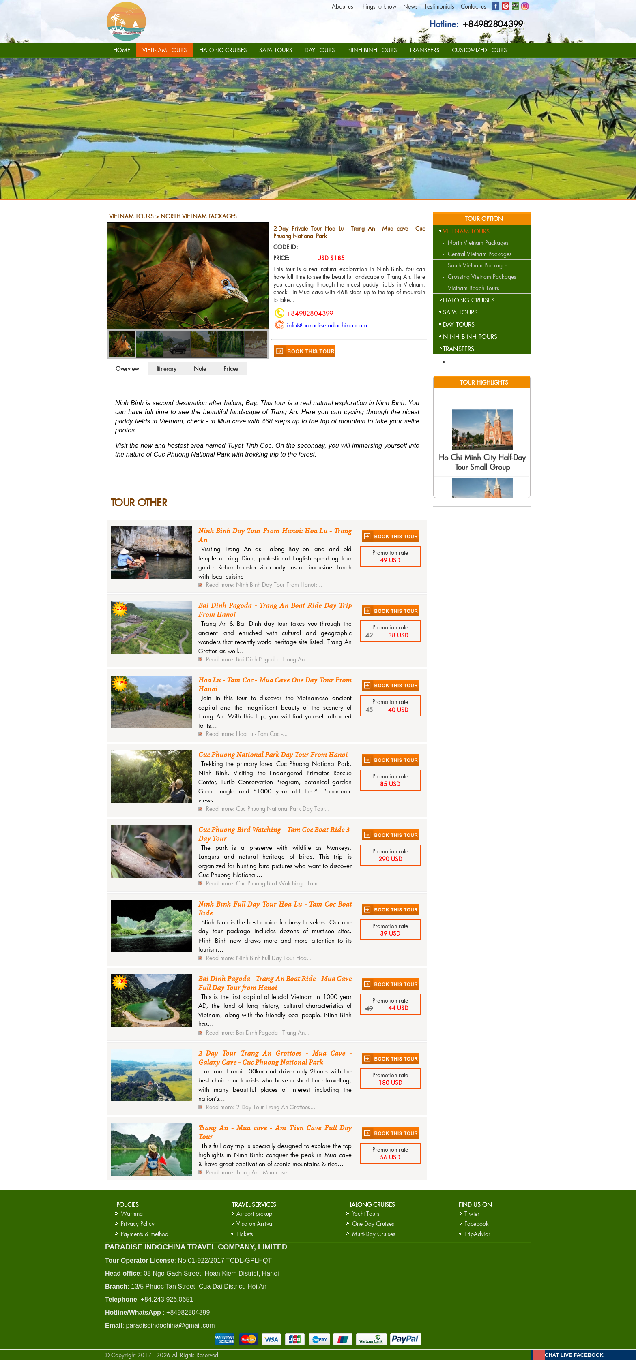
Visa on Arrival (254, 1223)
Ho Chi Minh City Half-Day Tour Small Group (482, 467)
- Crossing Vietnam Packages (479, 276)
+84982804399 (493, 24)
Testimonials (439, 6)
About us (342, 6)
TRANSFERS (424, 50)
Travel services (254, 1204)
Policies (127, 1204)
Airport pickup (254, 1213)
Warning (132, 1213)
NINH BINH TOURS (372, 50)
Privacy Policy (138, 1223)
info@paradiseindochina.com (327, 325)
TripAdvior (477, 1234)
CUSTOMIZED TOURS (479, 50)
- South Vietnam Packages (475, 265)
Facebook (476, 1223)
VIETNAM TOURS (164, 50)
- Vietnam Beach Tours (471, 288)
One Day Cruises (373, 1223)
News (410, 6)
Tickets (244, 1234)
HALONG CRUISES (223, 50)
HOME (121, 50)
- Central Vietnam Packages (477, 254)
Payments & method (144, 1234)
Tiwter (471, 1213)
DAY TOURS (320, 50)
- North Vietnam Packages (476, 242)
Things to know (378, 6)
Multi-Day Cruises (373, 1234)
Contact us (473, 6)
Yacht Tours (366, 1213)
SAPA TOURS (275, 50)
